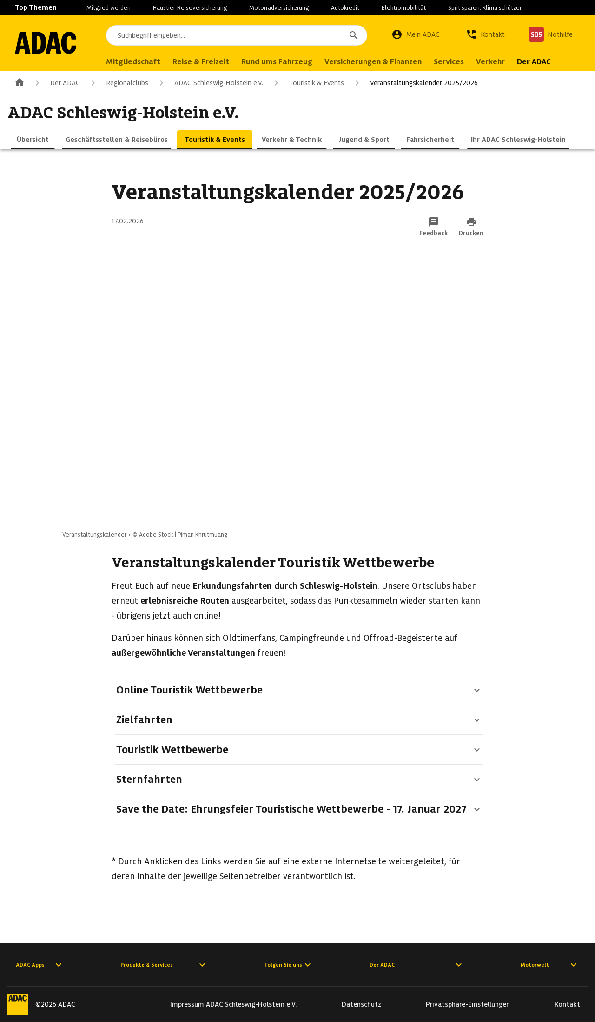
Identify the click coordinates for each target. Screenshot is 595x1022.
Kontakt (567, 1004)
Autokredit (345, 8)
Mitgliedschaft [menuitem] (137, 62)
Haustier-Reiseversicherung (190, 8)
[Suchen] (354, 35)
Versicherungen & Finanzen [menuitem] (376, 62)
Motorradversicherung (279, 8)
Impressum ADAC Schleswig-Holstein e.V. (233, 1004)
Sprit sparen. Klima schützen (485, 8)
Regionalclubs (117, 82)
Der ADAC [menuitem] (538, 62)
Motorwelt (550, 964)
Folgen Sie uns (288, 964)
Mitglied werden (108, 8)
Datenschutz (361, 1004)
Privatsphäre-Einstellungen (468, 1004)
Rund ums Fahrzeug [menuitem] (280, 62)
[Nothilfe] (550, 34)
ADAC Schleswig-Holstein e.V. (209, 82)
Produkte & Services (164, 964)
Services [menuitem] (452, 62)
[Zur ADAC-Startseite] (47, 42)
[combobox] (238, 35)
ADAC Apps (40, 964)
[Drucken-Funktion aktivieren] (471, 227)
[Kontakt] (485, 34)
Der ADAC (56, 82)
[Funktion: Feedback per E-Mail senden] (433, 227)
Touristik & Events (307, 82)
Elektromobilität (404, 8)
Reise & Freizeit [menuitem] (204, 62)
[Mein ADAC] (415, 34)
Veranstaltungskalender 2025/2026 (414, 82)
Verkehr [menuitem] (494, 62)
